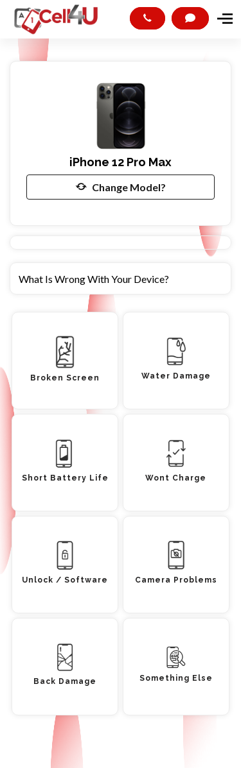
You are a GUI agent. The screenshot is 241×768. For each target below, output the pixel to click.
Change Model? (121, 186)
